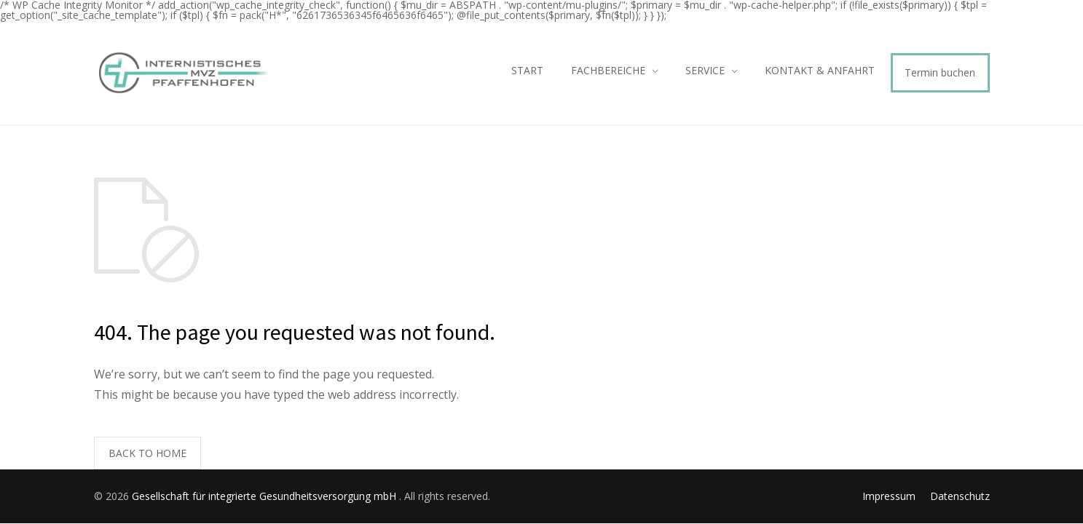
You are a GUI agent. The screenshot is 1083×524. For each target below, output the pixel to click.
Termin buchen (940, 72)
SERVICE (705, 70)
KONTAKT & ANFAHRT (820, 70)
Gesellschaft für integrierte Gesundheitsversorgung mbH (265, 496)
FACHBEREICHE (608, 70)
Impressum (888, 496)
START (527, 70)
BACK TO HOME (147, 453)
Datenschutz (960, 496)
